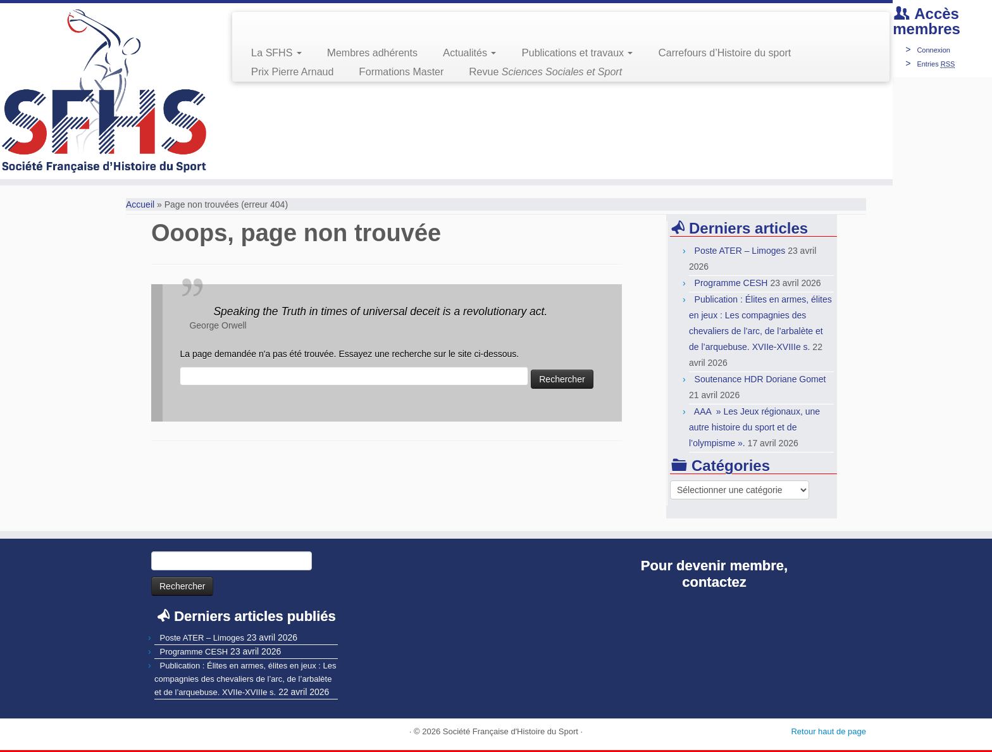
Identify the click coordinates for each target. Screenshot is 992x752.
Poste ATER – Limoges (740, 251)
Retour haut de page (828, 731)
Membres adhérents (372, 53)
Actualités (469, 53)
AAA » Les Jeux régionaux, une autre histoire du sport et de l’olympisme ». (754, 427)
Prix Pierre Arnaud (292, 72)
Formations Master (401, 72)
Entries (936, 64)
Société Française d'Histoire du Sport (510, 731)
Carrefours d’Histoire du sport (724, 53)
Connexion (933, 50)
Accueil (140, 204)
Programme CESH (731, 283)
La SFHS (276, 53)
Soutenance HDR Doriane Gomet (760, 379)
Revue (545, 72)
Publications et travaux (577, 53)
